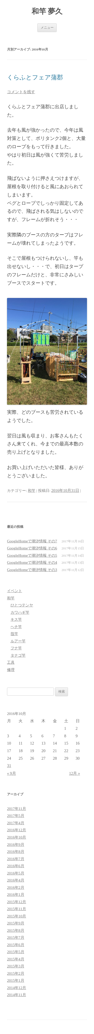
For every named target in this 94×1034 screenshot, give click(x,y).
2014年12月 (16, 988)
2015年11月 (16, 909)
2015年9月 (15, 923)
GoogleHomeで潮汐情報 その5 (32, 555)
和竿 (31, 490)
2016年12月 (16, 830)
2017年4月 (15, 823)
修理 (11, 669)
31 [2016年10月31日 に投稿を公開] (9, 765)
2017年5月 (15, 815)
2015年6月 (15, 945)
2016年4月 (15, 880)
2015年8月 (15, 930)
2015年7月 (15, 937)
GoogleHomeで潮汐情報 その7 (32, 541)
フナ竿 (16, 648)
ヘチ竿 (16, 627)
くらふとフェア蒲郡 (35, 77)
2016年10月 (16, 837)
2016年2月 (15, 887)
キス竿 (16, 619)
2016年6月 (15, 866)
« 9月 (11, 773)
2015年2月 (15, 973)
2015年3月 (15, 966)
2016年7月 (15, 859)
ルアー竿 (18, 641)
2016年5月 (15, 873)
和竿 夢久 (47, 11)
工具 (11, 662)
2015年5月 (15, 952)
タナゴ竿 (18, 655)
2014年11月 (16, 995)
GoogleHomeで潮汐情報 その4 (32, 562)
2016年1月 (15, 894)
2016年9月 (15, 844)
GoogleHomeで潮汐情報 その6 (32, 548)
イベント (14, 591)
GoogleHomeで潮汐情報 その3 (32, 569)
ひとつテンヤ (22, 605)
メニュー (47, 27)
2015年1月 (15, 980)
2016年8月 (15, 851)
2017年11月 (16, 808)
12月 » (74, 773)
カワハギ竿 (20, 612)
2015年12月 (16, 902)
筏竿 (14, 634)
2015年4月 (15, 959)
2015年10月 (16, 916)
